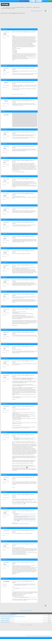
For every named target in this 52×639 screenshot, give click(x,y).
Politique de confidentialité (42, 635)
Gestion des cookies (35, 635)
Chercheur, (21, 610)
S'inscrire (20, 1)
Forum (4, 7)
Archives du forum (8, 7)
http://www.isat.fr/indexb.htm (16, 349)
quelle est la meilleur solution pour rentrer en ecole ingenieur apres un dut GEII (12, 616)
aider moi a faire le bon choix (28, 610)
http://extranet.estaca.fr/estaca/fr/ (17, 595)
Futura (27, 635)
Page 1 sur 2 (43, 10)
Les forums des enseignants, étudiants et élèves (18, 7)
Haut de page (48, 635)
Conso (32, 635)
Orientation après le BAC (36, 7)
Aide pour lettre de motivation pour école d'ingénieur (8, 614)
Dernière (49, 605)
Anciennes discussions (29, 7)
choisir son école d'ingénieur (4, 620)
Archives (29, 635)
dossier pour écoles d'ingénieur (5, 618)
